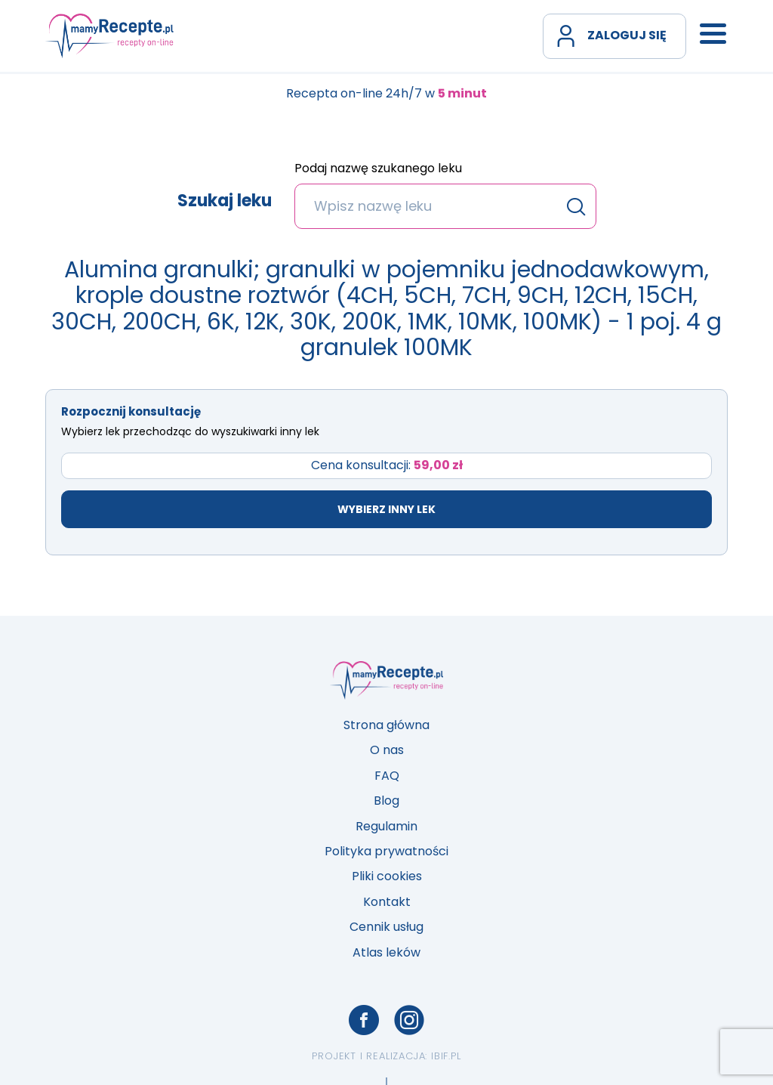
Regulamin (386, 826)
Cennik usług (386, 926)
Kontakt (387, 901)
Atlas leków (386, 952)
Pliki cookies (387, 876)
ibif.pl (446, 1056)
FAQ (386, 775)
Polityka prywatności (386, 851)
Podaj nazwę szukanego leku (378, 169)
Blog (386, 800)
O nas (387, 750)
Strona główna (386, 725)
